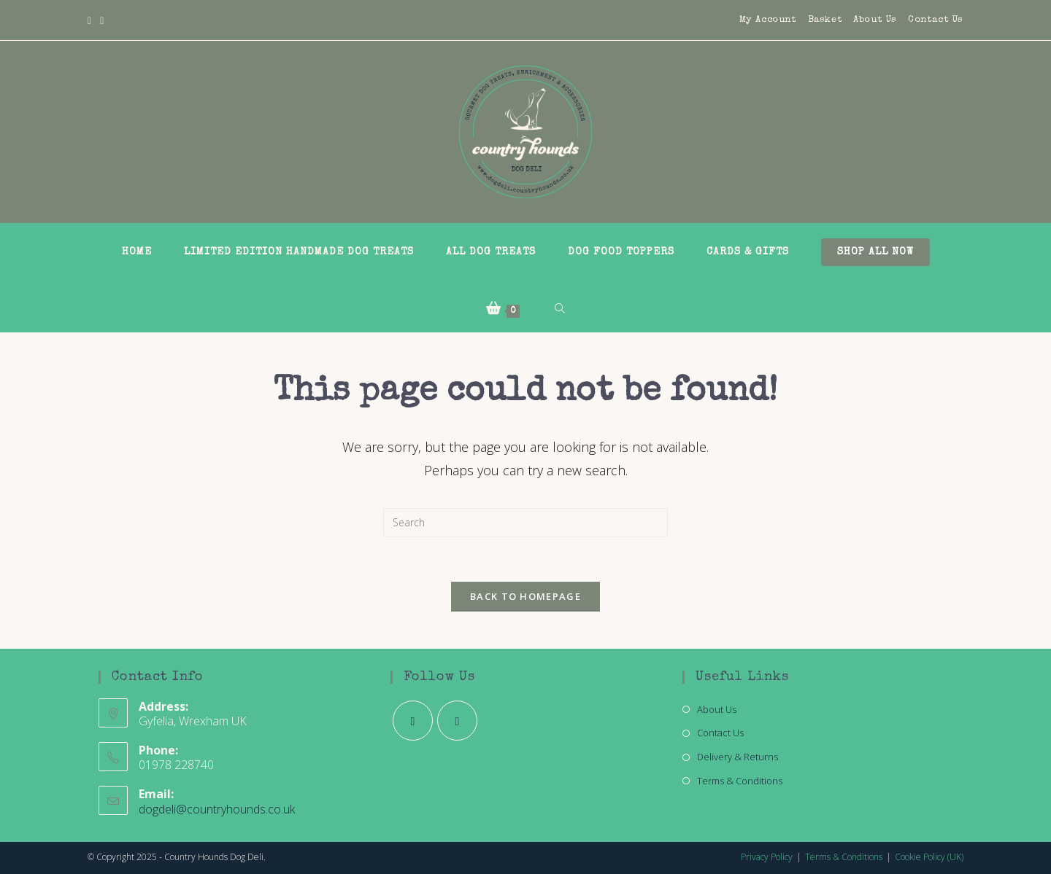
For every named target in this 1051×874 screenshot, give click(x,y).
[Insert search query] (525, 522)
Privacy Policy (767, 857)
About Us (875, 20)
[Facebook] (92, 20)
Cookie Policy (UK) (929, 857)
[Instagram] (102, 20)
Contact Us (935, 20)
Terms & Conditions (739, 780)
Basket (825, 20)
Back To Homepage (525, 596)
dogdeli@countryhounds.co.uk (217, 809)
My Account (768, 20)
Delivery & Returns (737, 756)
